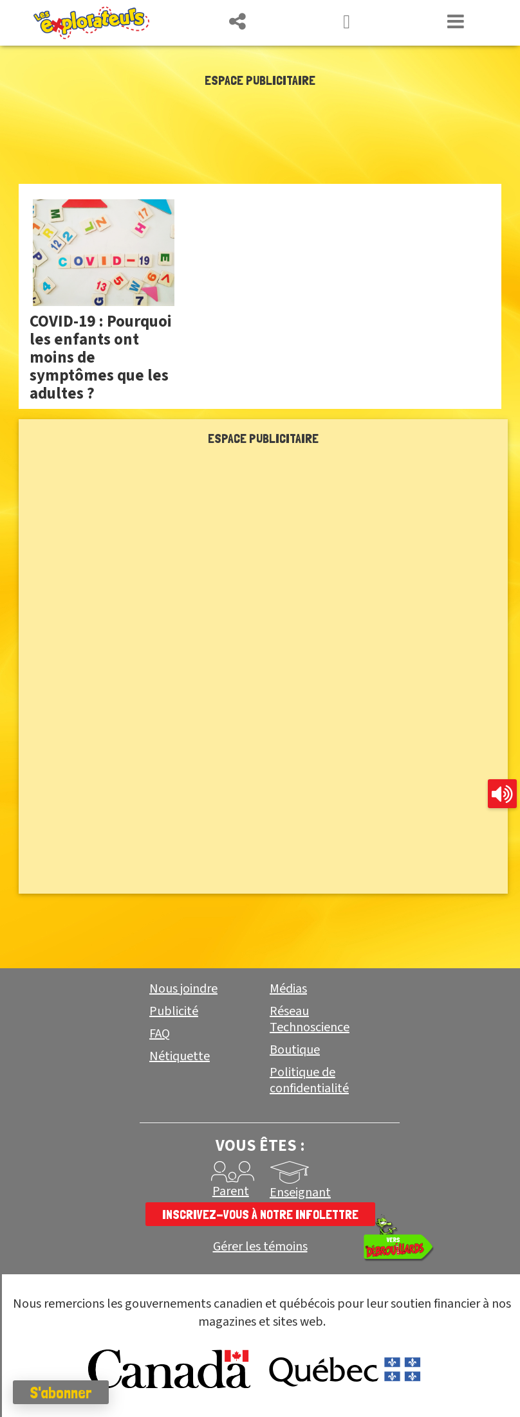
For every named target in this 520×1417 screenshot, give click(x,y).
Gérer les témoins (260, 1247)
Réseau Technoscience (309, 1019)
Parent (230, 1191)
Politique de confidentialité (309, 1080)
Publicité (173, 1011)
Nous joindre (183, 989)
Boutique (295, 1050)
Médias (288, 989)
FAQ (159, 1034)
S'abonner (61, 1392)
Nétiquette (179, 1056)
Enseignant (300, 1193)
